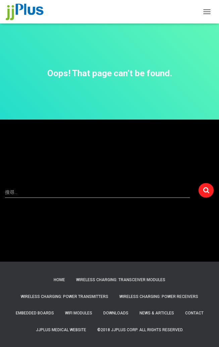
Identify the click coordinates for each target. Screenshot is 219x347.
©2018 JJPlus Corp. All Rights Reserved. (140, 330)
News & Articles (157, 313)
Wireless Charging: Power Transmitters (64, 296)
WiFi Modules (78, 313)
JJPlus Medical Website (61, 330)
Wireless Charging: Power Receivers (158, 296)
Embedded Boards (35, 313)
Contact (194, 313)
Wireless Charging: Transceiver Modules (120, 279)
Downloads (115, 313)
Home (59, 279)
